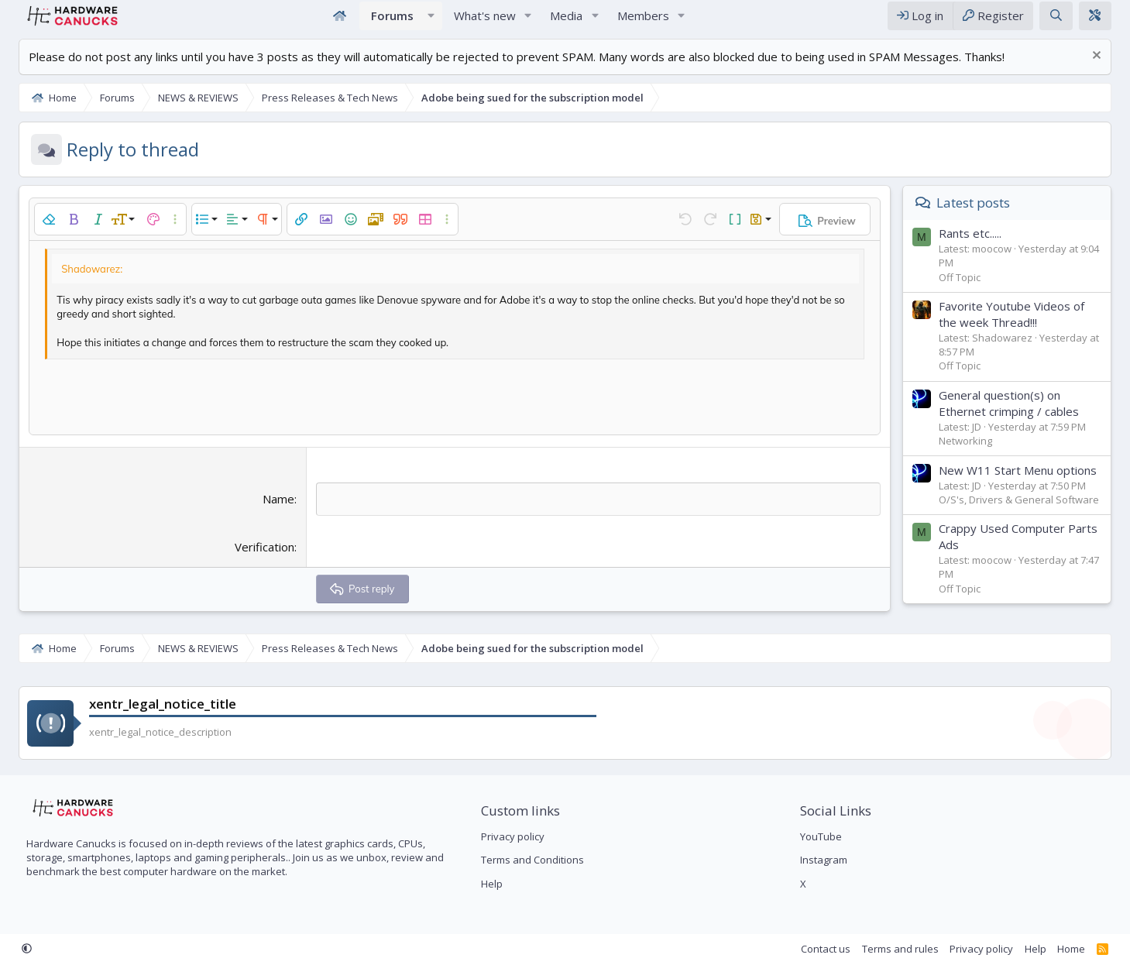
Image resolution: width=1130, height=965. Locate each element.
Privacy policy (509, 836)
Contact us (837, 949)
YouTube (825, 836)
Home (340, 22)
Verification (260, 560)
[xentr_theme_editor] (1106, 22)
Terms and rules (911, 949)
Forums (392, 21)
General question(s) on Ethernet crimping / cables (1020, 416)
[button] (431, 22)
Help (488, 884)
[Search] (1067, 22)
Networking (976, 454)
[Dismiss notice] (1105, 70)
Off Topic (970, 290)
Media (566, 21)
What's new (485, 21)
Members (643, 21)
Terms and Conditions (528, 860)
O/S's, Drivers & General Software (1030, 513)
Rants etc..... (981, 246)
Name (274, 512)
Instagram (827, 860)
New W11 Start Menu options (1029, 483)
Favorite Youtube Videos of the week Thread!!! (1022, 327)
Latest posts (984, 216)
